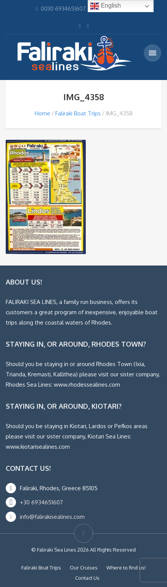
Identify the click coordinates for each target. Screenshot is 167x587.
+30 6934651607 (41, 502)
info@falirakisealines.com (52, 516)
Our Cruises (84, 568)
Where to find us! (126, 568)
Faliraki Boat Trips (78, 113)
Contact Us (87, 578)
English (105, 6)
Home (42, 113)
